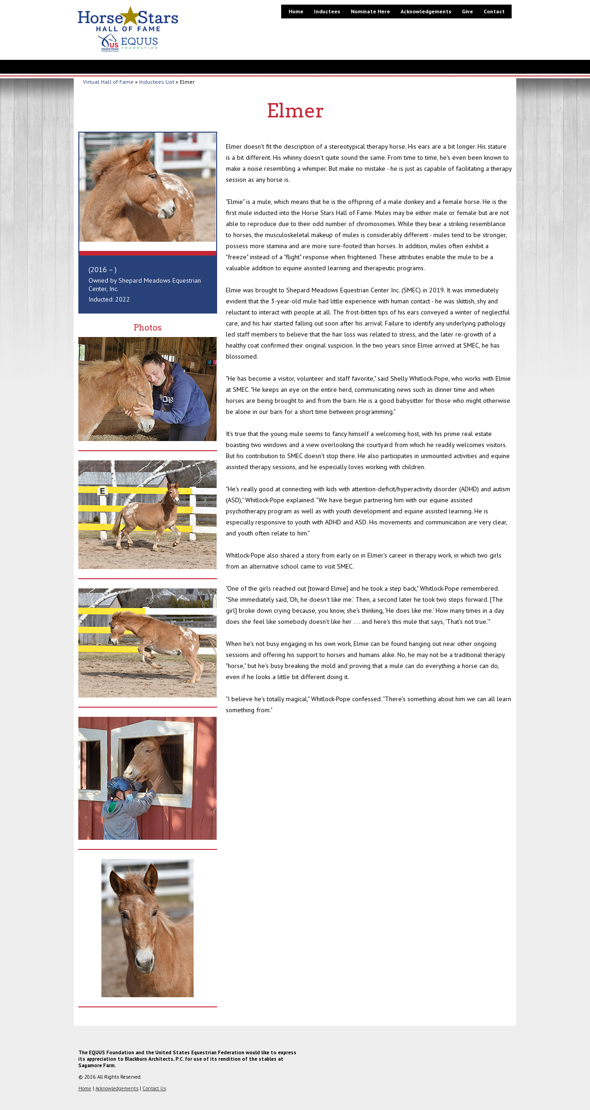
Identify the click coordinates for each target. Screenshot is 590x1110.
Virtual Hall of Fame (108, 81)
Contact (494, 11)
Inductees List (156, 81)
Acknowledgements (426, 11)
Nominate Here (370, 11)
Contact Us (154, 1088)
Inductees (327, 11)
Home (296, 11)
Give (467, 11)
